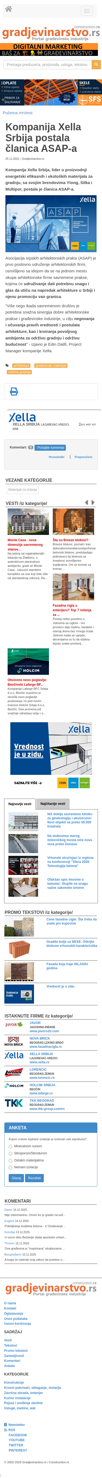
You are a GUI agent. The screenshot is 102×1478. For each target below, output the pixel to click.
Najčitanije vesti (53, 804)
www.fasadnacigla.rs (46, 1047)
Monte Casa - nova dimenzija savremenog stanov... (25, 544)
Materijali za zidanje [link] (22, 490)
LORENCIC (38, 1069)
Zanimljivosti (14, 1356)
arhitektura (21, 366)
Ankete (9, 1366)
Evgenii (9, 1221)
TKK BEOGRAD (42, 1101)
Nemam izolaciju (26, 1167)
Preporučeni (83, 457)
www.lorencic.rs (42, 1078)
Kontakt (10, 1308)
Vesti (28, 112)
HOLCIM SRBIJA (42, 1085)
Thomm (10, 1243)
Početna (11, 112)
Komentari (18, 1201)
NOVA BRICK (40, 1038)
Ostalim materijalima (29, 1160)
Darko (8, 1209)
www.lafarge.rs (41, 1093)
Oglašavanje (13, 1314)
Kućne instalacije (17, 1398)
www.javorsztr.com (44, 1031)
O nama (10, 1303)
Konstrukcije (14, 1382)
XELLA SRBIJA (41, 1054)
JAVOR (35, 1023)
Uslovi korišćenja (17, 1324)
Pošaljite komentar (51, 448)
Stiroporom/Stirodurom (30, 1153)
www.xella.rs (39, 1062)
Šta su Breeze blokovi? (70, 540)
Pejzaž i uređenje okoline (23, 1403)
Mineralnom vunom (28, 1146)
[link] (51, 33)
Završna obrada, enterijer (23, 1393)
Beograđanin (13, 1254)
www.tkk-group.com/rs (47, 1109)
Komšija (10, 1232)
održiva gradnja (19, 372)
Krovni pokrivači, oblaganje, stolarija (32, 1388)
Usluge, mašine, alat (19, 1408)
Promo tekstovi (16, 1351)
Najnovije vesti (19, 804)
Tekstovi (10, 1345)
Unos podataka (15, 1319)
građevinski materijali (51, 366)
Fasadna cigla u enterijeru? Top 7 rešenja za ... (72, 610)
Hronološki (56, 457)
